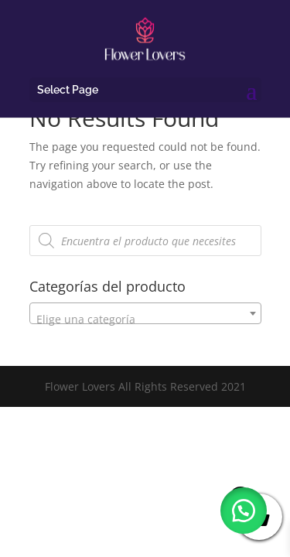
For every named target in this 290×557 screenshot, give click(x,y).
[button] (243, 510)
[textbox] (145, 319)
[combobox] (145, 313)
